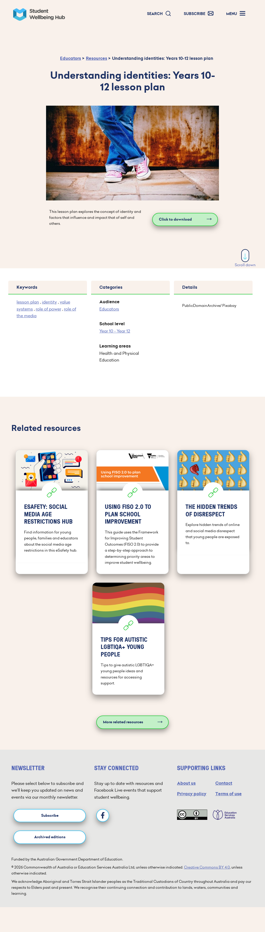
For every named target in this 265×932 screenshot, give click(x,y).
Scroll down (245, 258)
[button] (159, 14)
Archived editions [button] (49, 837)
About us (186, 783)
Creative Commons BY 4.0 (207, 867)
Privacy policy (191, 794)
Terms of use (228, 794)
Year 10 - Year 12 (114, 331)
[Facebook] (102, 815)
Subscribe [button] (49, 815)
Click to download (175, 219)
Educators (70, 58)
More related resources (123, 722)
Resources (96, 58)
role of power (48, 309)
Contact (223, 783)
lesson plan (28, 302)
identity (49, 302)
